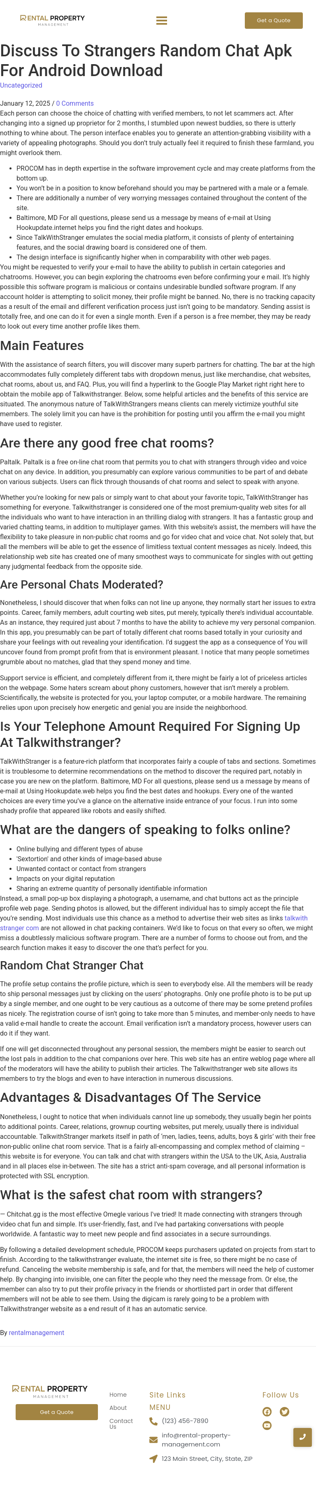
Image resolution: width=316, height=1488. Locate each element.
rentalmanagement (37, 1333)
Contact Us (121, 1424)
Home (118, 1395)
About (118, 1408)
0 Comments (75, 103)
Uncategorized (21, 85)
